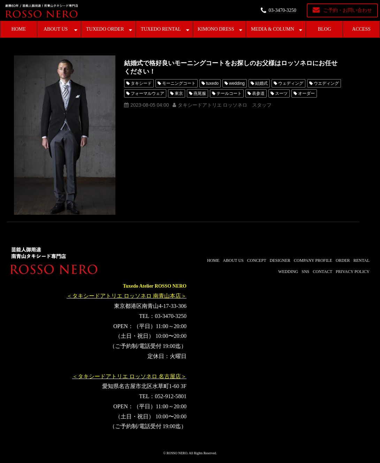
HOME (19, 29)
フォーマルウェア (147, 93)
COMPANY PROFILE (313, 260)
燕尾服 (199, 93)
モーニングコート (179, 83)
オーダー (306, 93)
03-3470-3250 (282, 10)
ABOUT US (56, 29)
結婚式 (261, 83)
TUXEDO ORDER (105, 29)
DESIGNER (279, 260)
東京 (179, 93)
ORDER (343, 260)
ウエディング (326, 83)
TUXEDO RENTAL (161, 29)
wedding (237, 83)
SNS (305, 272)
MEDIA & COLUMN (272, 29)
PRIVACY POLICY (353, 272)
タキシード (141, 83)
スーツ (281, 93)
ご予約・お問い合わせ (347, 10)
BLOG (324, 29)
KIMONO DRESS (216, 29)
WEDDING (288, 272)
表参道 (258, 93)
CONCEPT (256, 260)
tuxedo (212, 83)
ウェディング (290, 83)
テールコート (229, 93)
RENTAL (362, 260)
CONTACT (322, 272)
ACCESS (361, 29)
